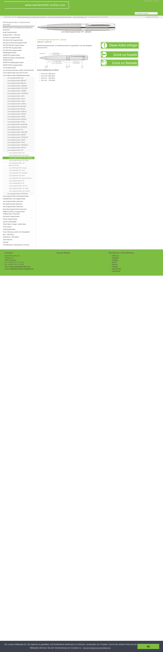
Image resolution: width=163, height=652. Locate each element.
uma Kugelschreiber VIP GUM (19, 188)
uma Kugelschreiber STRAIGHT (17, 137)
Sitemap (115, 266)
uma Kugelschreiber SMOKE (16, 134)
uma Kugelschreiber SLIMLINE (17, 132)
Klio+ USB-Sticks (8, 234)
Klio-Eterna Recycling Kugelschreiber (15, 42)
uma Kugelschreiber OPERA (16, 114)
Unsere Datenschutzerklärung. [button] (97, 648)
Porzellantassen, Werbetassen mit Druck (16, 245)
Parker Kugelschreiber (10, 219)
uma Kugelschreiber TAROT (16, 140)
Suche (114, 262)
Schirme (5, 242)
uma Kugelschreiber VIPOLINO (17, 193)
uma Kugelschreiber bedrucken (13, 201)
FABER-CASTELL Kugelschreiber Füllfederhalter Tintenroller (14, 213)
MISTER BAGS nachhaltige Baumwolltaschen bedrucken (18, 29)
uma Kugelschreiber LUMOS (16, 104)
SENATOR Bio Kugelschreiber (12, 65)
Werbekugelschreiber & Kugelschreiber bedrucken (31, 17)
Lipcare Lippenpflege (9, 221)
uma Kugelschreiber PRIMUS (16, 119)
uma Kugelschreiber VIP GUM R (19, 191)
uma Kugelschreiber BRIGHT (16, 80)
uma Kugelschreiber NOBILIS (17, 111)
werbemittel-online (20, 269)
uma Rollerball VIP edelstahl (18, 173)
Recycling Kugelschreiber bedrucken (15, 209)
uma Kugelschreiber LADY (16, 96)
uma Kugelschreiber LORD (16, 101)
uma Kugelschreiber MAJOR (16, 106)
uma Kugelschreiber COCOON (17, 88)
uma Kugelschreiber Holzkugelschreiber (16, 196)
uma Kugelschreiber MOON (16, 109)
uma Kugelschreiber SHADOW (17, 124)
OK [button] (148, 646)
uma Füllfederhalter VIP (16, 181)
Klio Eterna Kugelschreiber (11, 37)
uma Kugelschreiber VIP (80, 17)
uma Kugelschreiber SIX (15, 129)
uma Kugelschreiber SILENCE (17, 127)
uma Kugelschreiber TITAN (16, 142)
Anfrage (115, 260)
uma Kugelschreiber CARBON (17, 86)
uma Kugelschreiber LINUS (16, 98)
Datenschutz (148, 1)
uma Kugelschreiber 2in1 (15, 78)
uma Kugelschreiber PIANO (16, 116)
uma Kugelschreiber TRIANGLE (17, 145)
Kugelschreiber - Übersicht (11, 35)
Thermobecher (7, 239)
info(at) (12, 269)
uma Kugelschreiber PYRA (16, 122)
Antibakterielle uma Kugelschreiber (14, 199)
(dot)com (30, 269)
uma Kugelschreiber (9, 67)
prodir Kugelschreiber (10, 32)
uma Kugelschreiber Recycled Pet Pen (15, 73)
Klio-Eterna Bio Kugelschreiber (13, 40)
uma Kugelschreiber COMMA (16, 91)
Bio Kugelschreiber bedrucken (12, 204)
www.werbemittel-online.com (20, 266)
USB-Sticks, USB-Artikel (11, 237)
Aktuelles (115, 258)
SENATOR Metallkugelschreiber (13, 62)
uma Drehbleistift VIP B (16, 183)
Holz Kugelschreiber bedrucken (13, 206)
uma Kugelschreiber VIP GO (18, 186)
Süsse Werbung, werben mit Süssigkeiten (16, 232)
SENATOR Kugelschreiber (11, 55)
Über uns (115, 256)
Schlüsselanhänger (9, 229)
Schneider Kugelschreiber (11, 216)
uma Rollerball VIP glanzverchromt (20, 178)
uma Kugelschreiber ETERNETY (18, 93)
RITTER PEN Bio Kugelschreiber (13, 45)
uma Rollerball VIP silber (17, 175)
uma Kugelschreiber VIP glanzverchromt (17, 164)
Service (114, 264)
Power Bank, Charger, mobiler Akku (14, 224)
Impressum (156, 1)
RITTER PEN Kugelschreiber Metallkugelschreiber (12, 51)
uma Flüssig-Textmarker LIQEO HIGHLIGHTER (18, 70)
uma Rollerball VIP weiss (17, 170)
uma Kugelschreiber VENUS (16, 147)
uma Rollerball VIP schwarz (18, 168)
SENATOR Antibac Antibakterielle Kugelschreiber (14, 59)
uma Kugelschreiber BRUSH (16, 83)
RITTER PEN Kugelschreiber (12, 48)
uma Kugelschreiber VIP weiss (19, 155)
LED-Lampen (7, 226)
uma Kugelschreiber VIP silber (19, 160)
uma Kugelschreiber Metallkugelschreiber (60, 17)
